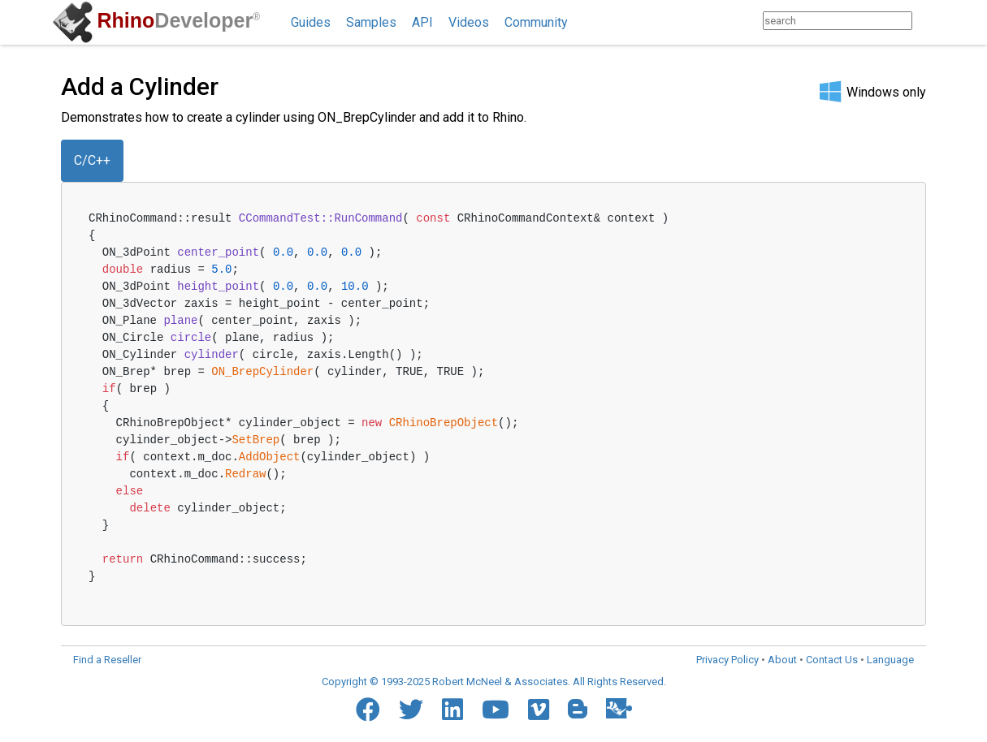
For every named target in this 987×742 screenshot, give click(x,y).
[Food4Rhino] (619, 708)
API (422, 22)
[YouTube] (495, 709)
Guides (311, 22)
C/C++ (92, 160)
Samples (371, 22)
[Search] (928, 20)
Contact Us (832, 660)
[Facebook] (368, 709)
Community (536, 22)
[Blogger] (577, 709)
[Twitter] (411, 709)
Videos (468, 22)
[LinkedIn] (452, 709)
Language (890, 660)
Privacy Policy (727, 660)
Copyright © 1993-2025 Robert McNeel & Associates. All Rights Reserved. (494, 681)
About (782, 660)
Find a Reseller (107, 660)
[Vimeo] (538, 709)
